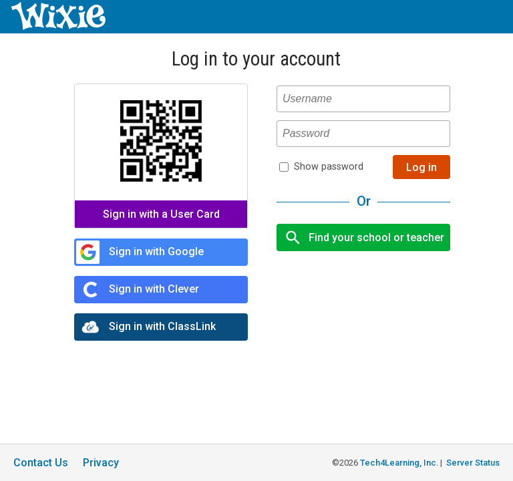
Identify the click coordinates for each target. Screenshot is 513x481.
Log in (421, 167)
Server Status (473, 463)
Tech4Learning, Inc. (399, 463)
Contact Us (40, 462)
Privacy (101, 462)
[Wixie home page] (58, 26)
